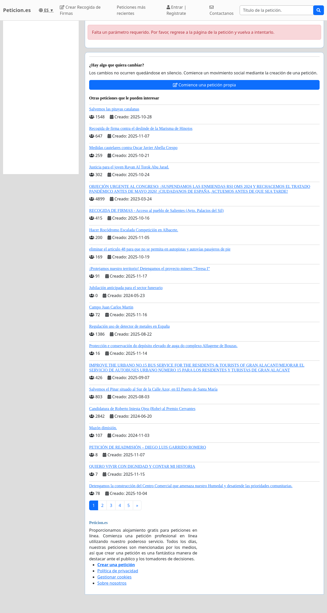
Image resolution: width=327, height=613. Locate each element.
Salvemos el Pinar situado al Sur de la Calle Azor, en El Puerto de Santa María (153, 389)
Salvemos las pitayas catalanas (114, 109)
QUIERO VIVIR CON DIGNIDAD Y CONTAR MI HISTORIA (142, 466)
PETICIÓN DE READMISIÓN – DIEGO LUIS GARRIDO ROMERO (147, 447)
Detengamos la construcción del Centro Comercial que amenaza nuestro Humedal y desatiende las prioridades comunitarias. (191, 486)
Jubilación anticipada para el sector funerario (125, 288)
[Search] (276, 10)
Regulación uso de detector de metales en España (129, 326)
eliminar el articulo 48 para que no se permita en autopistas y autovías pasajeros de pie (159, 249)
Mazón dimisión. (103, 428)
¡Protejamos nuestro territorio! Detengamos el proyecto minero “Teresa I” (149, 268)
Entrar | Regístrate (176, 10)
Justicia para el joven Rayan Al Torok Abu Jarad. (129, 167)
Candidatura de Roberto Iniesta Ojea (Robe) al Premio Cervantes (142, 408)
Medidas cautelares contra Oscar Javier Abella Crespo (133, 147)
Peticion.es (17, 10)
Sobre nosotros (111, 583)
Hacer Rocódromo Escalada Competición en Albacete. (133, 230)
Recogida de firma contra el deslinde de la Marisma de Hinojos (140, 128)
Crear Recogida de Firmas (80, 10)
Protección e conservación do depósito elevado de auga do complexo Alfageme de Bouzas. (163, 346)
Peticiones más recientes (131, 10)
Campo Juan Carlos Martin (111, 307)
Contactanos (221, 10)
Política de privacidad (117, 571)
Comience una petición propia (204, 85)
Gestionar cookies (114, 577)
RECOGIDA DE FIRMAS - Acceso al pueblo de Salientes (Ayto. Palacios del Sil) (156, 210)
